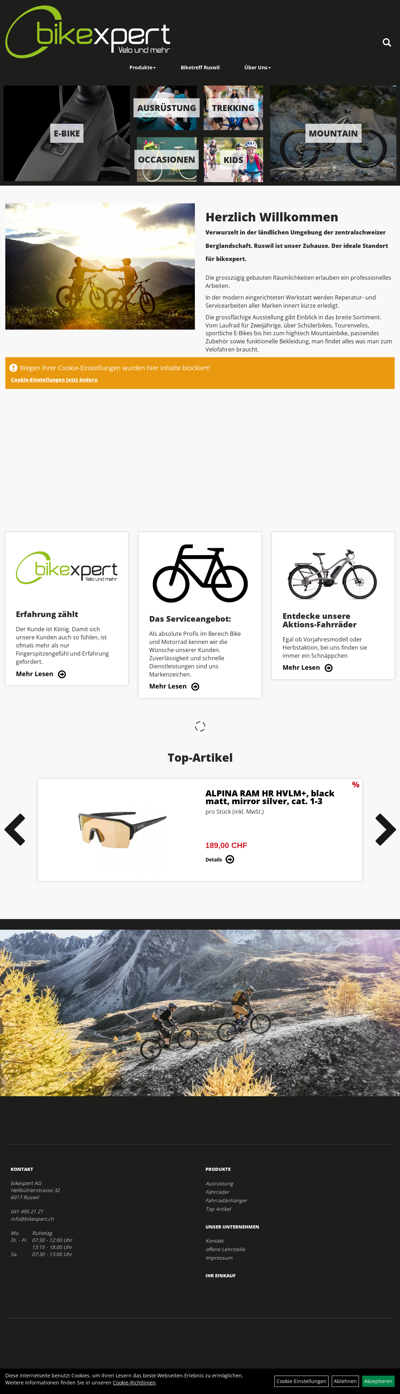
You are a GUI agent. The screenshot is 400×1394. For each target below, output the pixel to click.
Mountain (333, 133)
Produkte (142, 67)
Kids (233, 159)
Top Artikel (218, 1209)
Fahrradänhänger (226, 1200)
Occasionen (166, 159)
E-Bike (67, 133)
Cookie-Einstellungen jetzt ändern (54, 379)
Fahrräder (217, 1192)
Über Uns (257, 67)
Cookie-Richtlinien (134, 1382)
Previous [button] (14, 830)
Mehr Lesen (34, 673)
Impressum (218, 1257)
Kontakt (214, 1240)
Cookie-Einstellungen (301, 1381)
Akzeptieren (378, 1381)
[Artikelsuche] (387, 43)
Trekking (233, 108)
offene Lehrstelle (225, 1249)
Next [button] (386, 830)
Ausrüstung (166, 108)
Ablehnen (345, 1381)
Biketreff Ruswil (200, 67)
